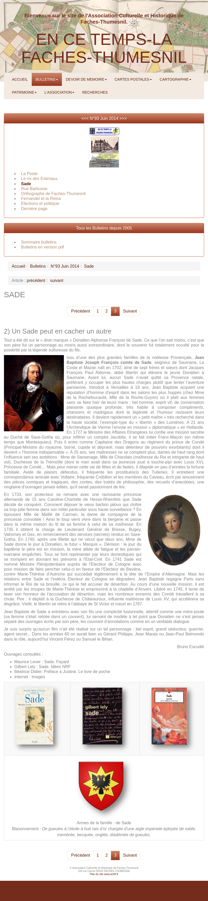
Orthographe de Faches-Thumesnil (53, 193)
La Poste (29, 173)
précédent (36, 280)
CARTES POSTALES (133, 79)
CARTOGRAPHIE (175, 79)
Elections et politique (40, 203)
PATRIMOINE (24, 92)
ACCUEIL (20, 79)
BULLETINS (47, 79)
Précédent (80, 311)
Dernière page (34, 208)
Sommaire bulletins (38, 242)
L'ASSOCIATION (59, 92)
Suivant (130, 311)
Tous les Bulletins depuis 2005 (104, 228)
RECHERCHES (95, 92)
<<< (85, 118)
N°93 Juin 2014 (104, 118)
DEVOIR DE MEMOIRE (86, 79)
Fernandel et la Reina (41, 198)
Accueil (18, 266)
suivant (56, 280)
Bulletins (38, 266)
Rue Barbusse (34, 188)
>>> (123, 118)
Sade (26, 184)
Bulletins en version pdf (42, 247)
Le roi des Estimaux (39, 178)
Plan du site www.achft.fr (104, 874)
